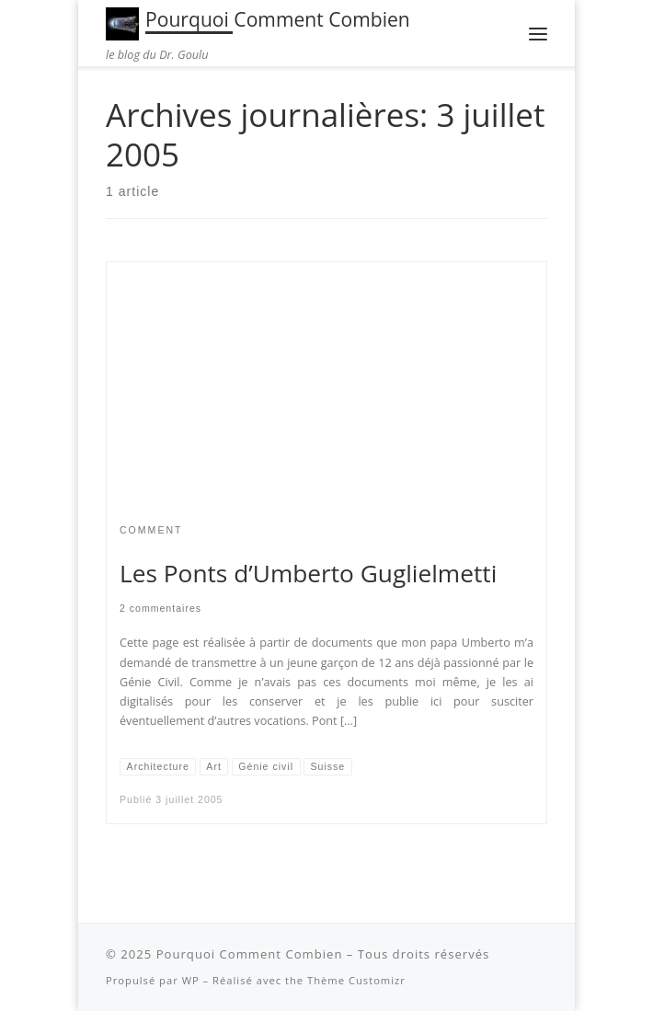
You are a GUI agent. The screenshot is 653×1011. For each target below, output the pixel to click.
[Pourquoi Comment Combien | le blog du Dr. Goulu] (122, 21)
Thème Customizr (356, 980)
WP (191, 980)
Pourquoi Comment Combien (249, 954)
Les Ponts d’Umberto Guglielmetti (308, 573)
